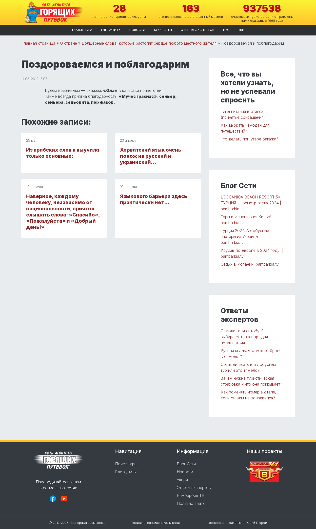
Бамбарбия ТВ (190, 495)
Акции (182, 479)
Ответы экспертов (197, 30)
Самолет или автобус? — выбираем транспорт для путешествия (245, 336)
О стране (68, 43)
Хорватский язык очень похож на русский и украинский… (150, 156)
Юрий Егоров (256, 523)
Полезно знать (191, 503)
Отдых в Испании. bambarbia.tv (250, 264)
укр (241, 30)
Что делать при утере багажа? (249, 139)
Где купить (110, 30)
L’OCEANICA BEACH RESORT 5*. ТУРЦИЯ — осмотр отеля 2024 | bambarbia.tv (251, 203)
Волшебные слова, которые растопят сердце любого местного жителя (149, 43)
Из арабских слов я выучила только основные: (62, 153)
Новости (137, 30)
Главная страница (38, 43)
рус (226, 30)
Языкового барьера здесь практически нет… (153, 199)
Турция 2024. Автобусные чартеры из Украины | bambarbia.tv (245, 236)
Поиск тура (82, 30)
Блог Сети (163, 30)
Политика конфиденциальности (155, 523)
